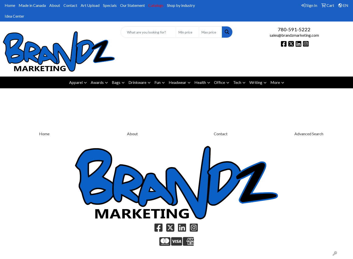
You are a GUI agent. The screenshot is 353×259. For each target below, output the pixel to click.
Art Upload (90, 5)
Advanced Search (308, 133)
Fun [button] (157, 82)
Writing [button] (255, 82)
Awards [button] (97, 82)
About (54, 5)
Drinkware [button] (137, 82)
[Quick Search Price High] (210, 32)
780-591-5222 (294, 29)
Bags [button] (116, 82)
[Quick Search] (148, 32)
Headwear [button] (177, 82)
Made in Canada (32, 5)
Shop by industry (181, 5)
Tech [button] (237, 82)
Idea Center (14, 16)
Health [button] (200, 82)
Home (10, 5)
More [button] (275, 82)
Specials (110, 5)
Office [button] (219, 82)
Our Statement (132, 5)
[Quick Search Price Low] (187, 32)
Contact (70, 5)
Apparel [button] (76, 82)
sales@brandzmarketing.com (294, 35)
